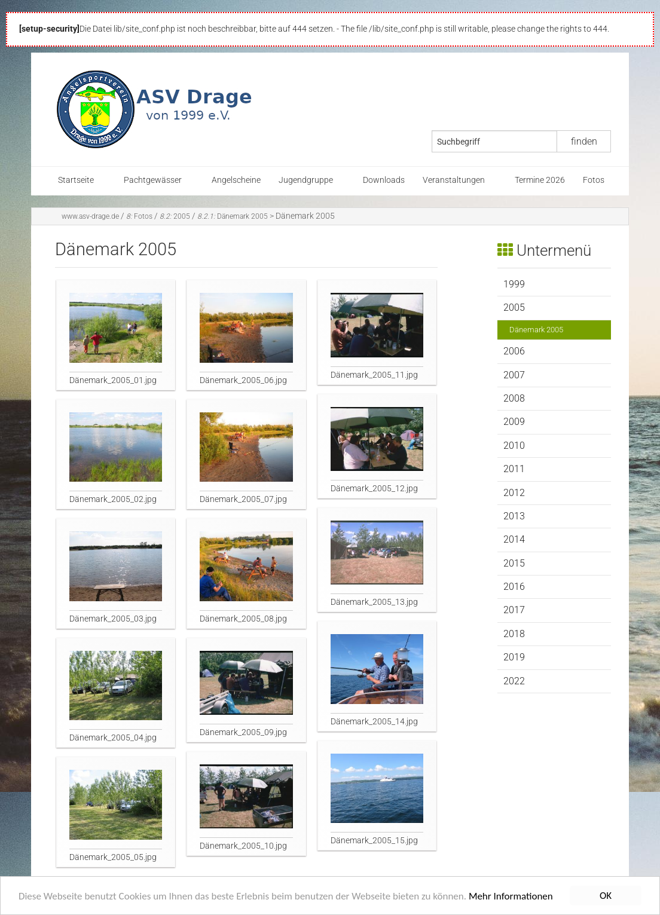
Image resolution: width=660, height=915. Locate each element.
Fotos (593, 180)
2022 (514, 681)
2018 (514, 633)
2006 (514, 351)
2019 (514, 657)
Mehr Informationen (511, 897)
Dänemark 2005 (232, 216)
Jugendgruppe (306, 180)
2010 (514, 445)
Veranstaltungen (454, 180)
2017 (514, 610)
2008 (514, 398)
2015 (514, 563)
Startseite (76, 180)
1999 (514, 284)
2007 (514, 375)
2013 (514, 516)
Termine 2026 (540, 180)
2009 (514, 421)
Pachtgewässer (153, 180)
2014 (514, 539)
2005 (175, 216)
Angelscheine (236, 180)
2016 (514, 586)
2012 (514, 492)
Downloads (384, 180)
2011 (514, 469)
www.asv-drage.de (90, 216)
